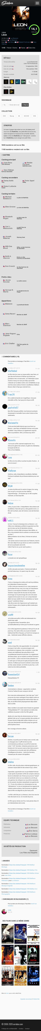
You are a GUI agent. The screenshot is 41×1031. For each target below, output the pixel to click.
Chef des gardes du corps (22, 345)
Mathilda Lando (27, 166)
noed (10, 642)
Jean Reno (10, 42)
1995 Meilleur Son (23, 889)
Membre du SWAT (22, 314)
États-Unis (30, 48)
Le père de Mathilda (22, 197)
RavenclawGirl (14, 674)
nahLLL (11, 520)
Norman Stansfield (7, 171)
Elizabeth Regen (8, 217)
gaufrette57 (13, 407)
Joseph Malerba (7, 237)
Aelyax (10, 503)
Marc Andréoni (6, 324)
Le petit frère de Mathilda (21, 228)
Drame (15, 48)
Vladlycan (12, 470)
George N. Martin (8, 291)
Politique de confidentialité (9, 1028)
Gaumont (33, 850)
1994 (4, 33)
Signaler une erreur (26, 999)
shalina (11, 761)
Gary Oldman (9, 170)
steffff (10, 614)
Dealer (3, 188)
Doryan (11, 736)
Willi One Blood (7, 247)
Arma (10, 578)
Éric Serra (33, 831)
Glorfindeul (12, 370)
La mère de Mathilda (23, 207)
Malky (24, 182)
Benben (11, 685)
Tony (3, 182)
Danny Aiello (8, 181)
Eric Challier (10, 344)
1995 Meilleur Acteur (24, 873)
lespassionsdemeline (16, 565)
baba (7, 993)
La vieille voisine (21, 281)
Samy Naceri (10, 314)
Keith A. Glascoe (7, 257)
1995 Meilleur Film (23, 870)
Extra (18, 334)
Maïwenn (8, 304)
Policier (9, 48)
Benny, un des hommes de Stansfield (23, 257)
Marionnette (13, 422)
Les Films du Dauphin (28, 853)
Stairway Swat (21, 237)
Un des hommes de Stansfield (22, 267)
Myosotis (12, 440)
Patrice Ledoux (31, 834)
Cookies (21, 1028)
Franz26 (11, 394)
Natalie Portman (24, 42)
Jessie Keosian (7, 281)
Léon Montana (6, 164)
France (22, 48)
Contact (27, 1028)
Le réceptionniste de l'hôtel (23, 291)
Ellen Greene (10, 207)
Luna (10, 457)
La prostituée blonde (23, 304)
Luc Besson (14, 38)
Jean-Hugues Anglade (9, 334)
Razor (10, 554)
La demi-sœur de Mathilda (22, 218)
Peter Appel (29, 181)
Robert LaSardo (10, 186)
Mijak (10, 485)
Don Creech (10, 266)
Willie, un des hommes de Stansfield (23, 248)
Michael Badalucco (7, 198)
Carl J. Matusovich (7, 227)
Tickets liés (36, 999)
